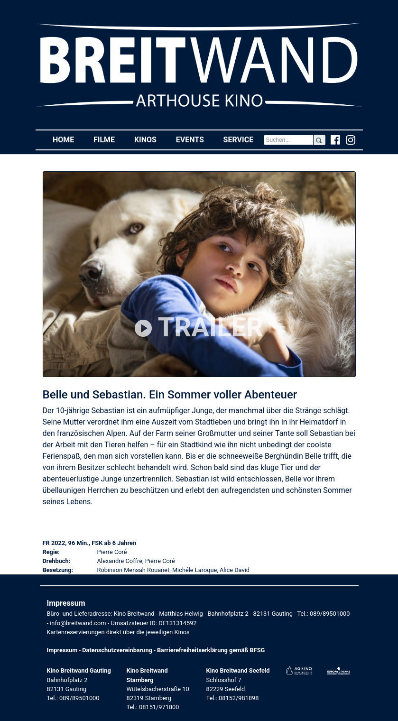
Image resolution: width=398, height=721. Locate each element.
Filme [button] (109, 139)
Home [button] (68, 139)
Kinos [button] (150, 139)
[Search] (288, 140)
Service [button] (243, 139)
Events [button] (195, 139)
